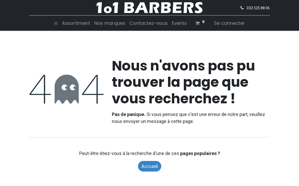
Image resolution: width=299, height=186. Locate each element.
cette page (182, 121)
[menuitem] (56, 23)
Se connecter (229, 23)
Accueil (149, 166)
